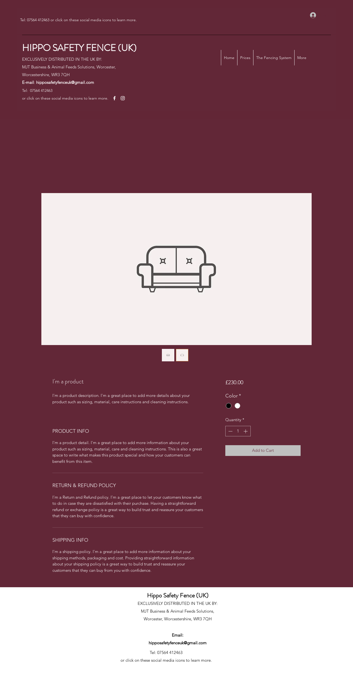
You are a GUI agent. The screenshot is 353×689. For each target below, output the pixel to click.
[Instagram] (122, 98)
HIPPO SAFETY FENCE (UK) (79, 48)
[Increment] (246, 431)
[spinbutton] (237, 431)
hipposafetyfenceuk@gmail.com (65, 82)
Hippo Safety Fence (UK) (177, 595)
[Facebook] (114, 98)
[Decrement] (230, 431)
